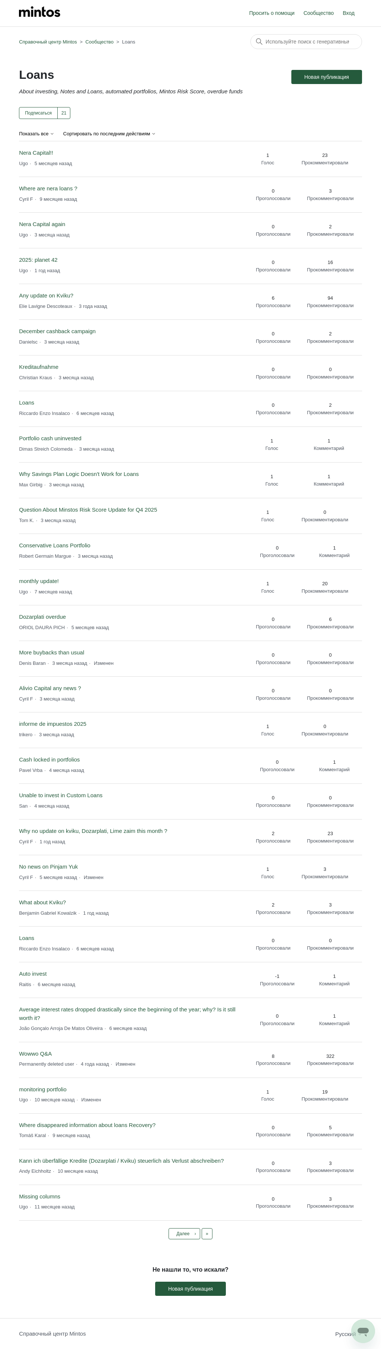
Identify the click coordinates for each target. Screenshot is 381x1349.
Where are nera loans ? (48, 188)
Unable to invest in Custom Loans (60, 795)
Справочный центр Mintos (48, 42)
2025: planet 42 (38, 260)
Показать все (36, 133)
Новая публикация (326, 77)
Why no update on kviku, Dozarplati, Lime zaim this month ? (93, 831)
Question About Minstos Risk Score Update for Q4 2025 (88, 509)
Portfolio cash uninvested (50, 438)
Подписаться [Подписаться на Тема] (38, 113)
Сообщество (319, 13)
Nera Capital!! (36, 152)
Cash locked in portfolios (49, 759)
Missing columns (39, 1196)
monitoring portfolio (43, 1089)
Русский (348, 1334)
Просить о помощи (272, 13)
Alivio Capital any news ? (50, 688)
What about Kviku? (42, 902)
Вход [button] (349, 13)
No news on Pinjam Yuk (48, 866)
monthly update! (39, 581)
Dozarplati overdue (42, 617)
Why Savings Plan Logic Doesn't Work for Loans (79, 474)
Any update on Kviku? (46, 295)
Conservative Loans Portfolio (54, 545)
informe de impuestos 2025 (52, 724)
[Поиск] (306, 41)
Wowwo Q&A (35, 1053)
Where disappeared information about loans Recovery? (87, 1125)
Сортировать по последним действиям (109, 133)
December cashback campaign (57, 331)
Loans (26, 402)
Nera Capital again (42, 224)
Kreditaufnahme (38, 367)
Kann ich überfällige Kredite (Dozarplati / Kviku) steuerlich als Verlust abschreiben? (121, 1161)
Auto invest (33, 973)
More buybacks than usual (51, 652)
